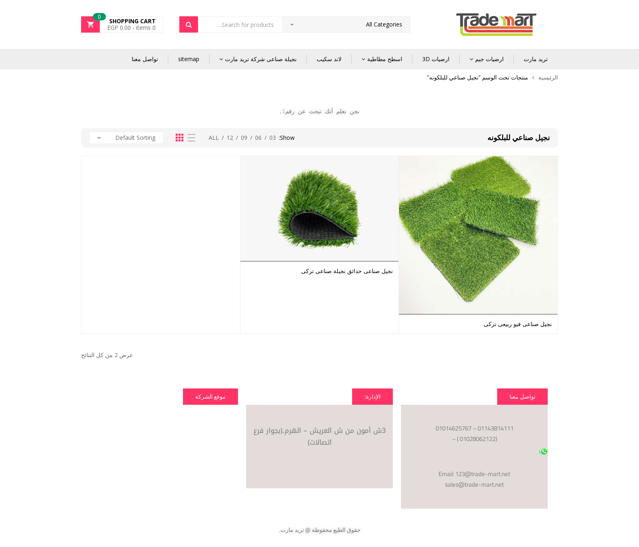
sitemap (188, 59)
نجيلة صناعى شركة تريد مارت (261, 59)
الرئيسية (548, 77)
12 (230, 137)
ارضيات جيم (489, 59)
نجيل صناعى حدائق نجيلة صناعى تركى (347, 271)
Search (188, 24)
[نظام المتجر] (126, 138)
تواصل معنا (145, 59)
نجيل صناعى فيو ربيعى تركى (518, 324)
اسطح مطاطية (384, 59)
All (214, 137)
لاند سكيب (329, 59)
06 (258, 137)
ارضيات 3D (436, 59)
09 (244, 137)
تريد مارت (536, 59)
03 (272, 137)
